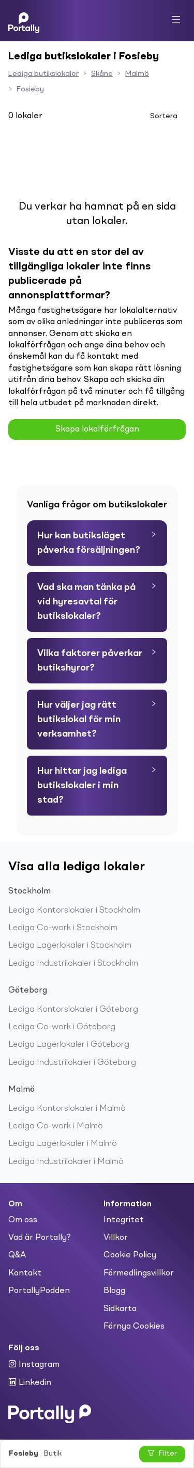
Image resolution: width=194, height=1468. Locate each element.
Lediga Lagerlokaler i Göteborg (68, 1045)
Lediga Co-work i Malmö (55, 1126)
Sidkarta (120, 1309)
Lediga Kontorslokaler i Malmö (67, 1109)
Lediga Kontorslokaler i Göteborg (73, 1010)
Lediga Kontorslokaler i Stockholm (74, 910)
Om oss (22, 1220)
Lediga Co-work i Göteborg (61, 1027)
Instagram (33, 1364)
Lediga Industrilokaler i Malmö (66, 1162)
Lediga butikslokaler (43, 73)
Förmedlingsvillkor (138, 1273)
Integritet (123, 1220)
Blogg (114, 1291)
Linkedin (29, 1382)
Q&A (17, 1255)
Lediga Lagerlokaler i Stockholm (69, 946)
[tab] (97, 543)
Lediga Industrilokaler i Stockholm (73, 964)
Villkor (115, 1238)
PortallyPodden (39, 1291)
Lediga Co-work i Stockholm (62, 928)
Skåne (102, 73)
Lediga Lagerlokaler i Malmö (62, 1144)
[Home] (23, 20)
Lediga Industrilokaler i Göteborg (72, 1063)
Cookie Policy (129, 1255)
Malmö (137, 73)
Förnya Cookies (134, 1326)
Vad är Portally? (39, 1238)
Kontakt (24, 1273)
